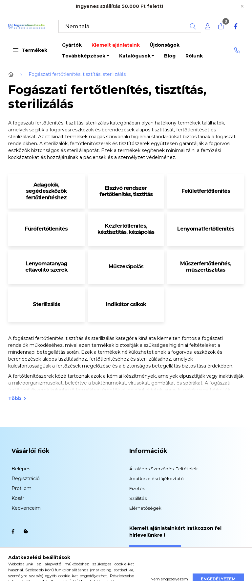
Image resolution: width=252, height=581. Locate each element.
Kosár (17, 498)
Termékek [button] (30, 50)
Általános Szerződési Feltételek (163, 468)
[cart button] (220, 26)
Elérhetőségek (145, 508)
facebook (12, 531)
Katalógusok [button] (135, 56)
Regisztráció (25, 478)
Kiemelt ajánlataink (116, 45)
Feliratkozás (155, 551)
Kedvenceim (26, 508)
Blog (170, 56)
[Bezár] (242, 6)
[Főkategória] (10, 74)
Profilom (21, 488)
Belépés (20, 469)
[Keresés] (129, 26)
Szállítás (138, 498)
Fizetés (137, 488)
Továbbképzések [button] (83, 56)
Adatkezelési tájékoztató (156, 478)
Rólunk (194, 56)
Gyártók (72, 45)
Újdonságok (164, 45)
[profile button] (207, 26)
